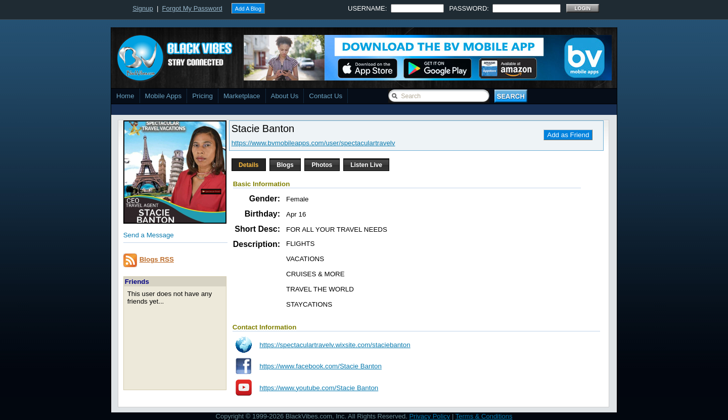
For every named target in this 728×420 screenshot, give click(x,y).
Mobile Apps (163, 96)
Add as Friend (568, 135)
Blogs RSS (157, 259)
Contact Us (325, 96)
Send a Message (148, 235)
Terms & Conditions (484, 416)
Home (125, 96)
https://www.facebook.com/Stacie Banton (320, 366)
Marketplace (241, 96)
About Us (285, 96)
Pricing (202, 96)
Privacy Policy (429, 416)
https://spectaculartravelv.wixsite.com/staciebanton (334, 345)
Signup (142, 8)
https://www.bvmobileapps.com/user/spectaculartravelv (313, 143)
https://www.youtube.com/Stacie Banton (318, 388)
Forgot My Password (192, 8)
